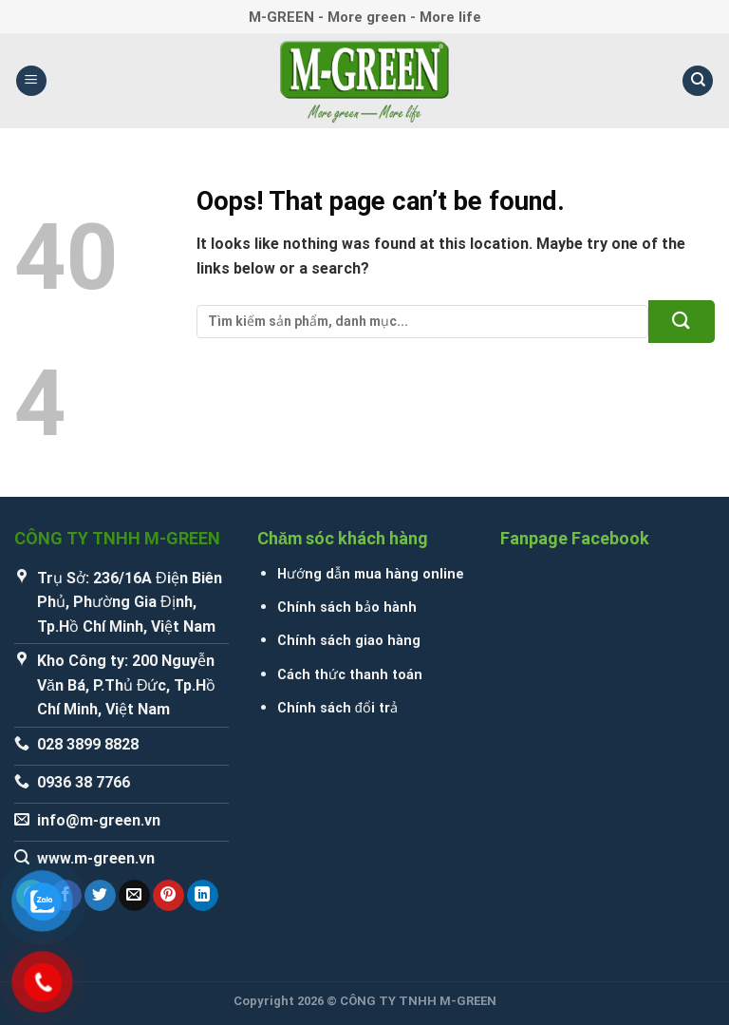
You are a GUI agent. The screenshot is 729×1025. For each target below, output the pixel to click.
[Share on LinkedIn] (202, 896)
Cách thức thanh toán (349, 675)
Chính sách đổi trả (337, 708)
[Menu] (31, 81)
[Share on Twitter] (100, 896)
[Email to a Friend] (134, 896)
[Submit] (681, 321)
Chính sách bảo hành (347, 607)
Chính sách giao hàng (349, 641)
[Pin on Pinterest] (168, 896)
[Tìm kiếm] (697, 81)
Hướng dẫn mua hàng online (370, 574)
